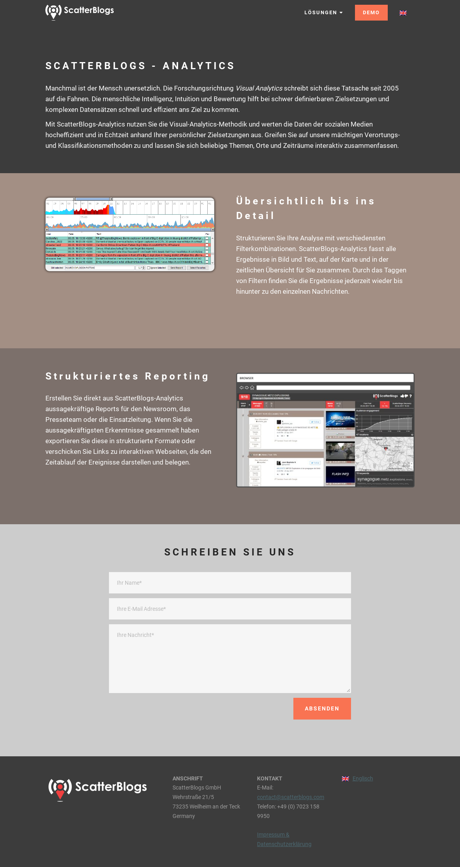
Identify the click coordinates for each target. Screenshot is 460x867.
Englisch (363, 778)
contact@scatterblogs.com (290, 797)
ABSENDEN (322, 708)
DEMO (371, 12)
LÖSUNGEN (323, 12)
